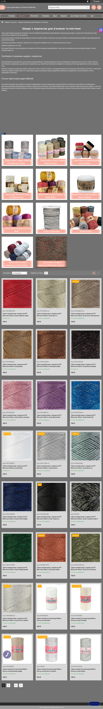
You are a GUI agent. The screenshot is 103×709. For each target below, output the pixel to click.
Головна (11, 16)
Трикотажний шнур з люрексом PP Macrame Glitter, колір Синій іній (83, 416)
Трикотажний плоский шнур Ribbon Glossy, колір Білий (49, 619)
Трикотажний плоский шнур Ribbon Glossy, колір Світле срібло (49, 670)
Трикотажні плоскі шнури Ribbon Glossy (52, 162)
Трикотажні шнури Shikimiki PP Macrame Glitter (18, 162)
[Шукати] (87, 7)
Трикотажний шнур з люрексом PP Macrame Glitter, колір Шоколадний (83, 365)
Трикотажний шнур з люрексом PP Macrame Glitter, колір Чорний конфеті (84, 518)
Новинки (45, 16)
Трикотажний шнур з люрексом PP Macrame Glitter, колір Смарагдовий (15, 568)
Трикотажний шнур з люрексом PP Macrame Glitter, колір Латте (49, 314)
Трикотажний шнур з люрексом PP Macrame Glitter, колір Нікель (49, 467)
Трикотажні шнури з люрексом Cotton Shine (16, 263)
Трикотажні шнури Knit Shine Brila (18, 229)
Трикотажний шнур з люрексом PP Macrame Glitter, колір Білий (15, 467)
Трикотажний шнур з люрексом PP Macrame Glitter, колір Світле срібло (15, 619)
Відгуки (64, 16)
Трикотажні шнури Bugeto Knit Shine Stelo (52, 195)
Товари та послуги (10, 22)
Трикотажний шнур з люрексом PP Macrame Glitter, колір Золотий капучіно (85, 314)
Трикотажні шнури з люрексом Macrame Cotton (50, 263)
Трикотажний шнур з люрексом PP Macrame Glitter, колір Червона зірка (15, 314)
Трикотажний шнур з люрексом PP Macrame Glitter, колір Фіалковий (49, 416)
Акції (55, 16)
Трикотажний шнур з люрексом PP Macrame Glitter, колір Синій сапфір (15, 518)
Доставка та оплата (79, 16)
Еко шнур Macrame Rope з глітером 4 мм (18, 195)
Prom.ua (61, 707)
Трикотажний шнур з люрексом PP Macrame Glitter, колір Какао (15, 365)
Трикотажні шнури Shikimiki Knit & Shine (86, 162)
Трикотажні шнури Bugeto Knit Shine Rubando (86, 195)
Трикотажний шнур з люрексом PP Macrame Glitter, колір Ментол (83, 467)
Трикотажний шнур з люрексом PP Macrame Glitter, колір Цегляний (49, 568)
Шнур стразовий (51, 231)
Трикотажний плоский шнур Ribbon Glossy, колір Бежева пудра (15, 670)
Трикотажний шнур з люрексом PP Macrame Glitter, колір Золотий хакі (83, 568)
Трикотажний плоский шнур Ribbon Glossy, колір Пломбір (83, 619)
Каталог (22, 16)
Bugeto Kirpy (85, 231)
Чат (94, 704)
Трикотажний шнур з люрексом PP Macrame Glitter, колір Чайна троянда (16, 416)
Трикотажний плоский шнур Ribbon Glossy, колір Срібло (83, 670)
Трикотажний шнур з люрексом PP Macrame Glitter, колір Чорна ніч (49, 518)
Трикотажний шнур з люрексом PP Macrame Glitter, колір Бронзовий (49, 365)
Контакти (34, 16)
